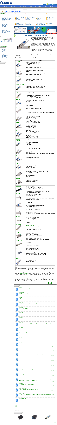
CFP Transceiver (49, 23)
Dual (17, 122)
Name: (20, 287)
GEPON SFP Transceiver (41, 24)
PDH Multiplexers (5, 29)
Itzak (22, 312)
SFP (18, 122)
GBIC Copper (28, 23)
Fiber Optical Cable (5, 17)
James (22, 302)
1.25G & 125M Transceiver (20, 13)
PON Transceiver (29, 16)
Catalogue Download (51, 4)
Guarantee (4, 56)
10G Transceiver (49, 13)
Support (31, 6)
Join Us (3, 50)
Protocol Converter (5, 30)
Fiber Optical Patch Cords (6, 18)
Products (19, 6)
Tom (22, 287)
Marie (22, 317)
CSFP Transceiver (39, 23)
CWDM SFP (28, 18)
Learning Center (38, 6)
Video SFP (38, 17)
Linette (22, 322)
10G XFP (48, 19)
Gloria (22, 383)
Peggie (22, 342)
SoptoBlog (52, 6)
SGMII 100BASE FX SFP (20, 17)
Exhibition (4, 49)
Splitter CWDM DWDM (6, 19)
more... (11, 35)
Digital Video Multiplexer (6, 31)
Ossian (22, 327)
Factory (3, 51)
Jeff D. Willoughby (24, 388)
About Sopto (13, 6)
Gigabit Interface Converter (30, 17)
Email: (16, 405)
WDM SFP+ (49, 18)
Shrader (22, 292)
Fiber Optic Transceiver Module (16, 11)
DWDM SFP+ (39, 19)
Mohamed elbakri (24, 332)
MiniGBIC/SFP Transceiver (20, 16)
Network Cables (4, 24)
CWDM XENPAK (18, 22)
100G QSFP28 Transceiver (30, 13)
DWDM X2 (17, 23)
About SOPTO (4, 48)
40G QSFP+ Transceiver (51, 17)
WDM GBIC (38, 22)
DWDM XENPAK (29, 22)
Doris (22, 337)
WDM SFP (17, 18)
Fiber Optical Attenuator (6, 26)
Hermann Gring (23, 398)
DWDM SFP (38, 18)
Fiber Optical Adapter (5, 25)
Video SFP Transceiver (40, 16)
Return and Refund (5, 55)
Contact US (45, 6)
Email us (51, 283)
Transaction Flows (5, 57)
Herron (22, 297)
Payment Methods (5, 54)
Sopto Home (6, 6)
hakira (22, 307)
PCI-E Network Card (5, 23)
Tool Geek (22, 393)
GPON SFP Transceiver (19, 24)
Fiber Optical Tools (5, 32)
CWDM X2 (48, 22)
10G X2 (17, 232)
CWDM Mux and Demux (34, 421)
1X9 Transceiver (28, 24)
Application (25, 6)
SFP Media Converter (20, 421)
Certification (4, 60)
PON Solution (4, 20)
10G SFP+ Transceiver (19, 19)
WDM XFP (48, 16)
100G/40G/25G (39, 13)
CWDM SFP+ (28, 19)
